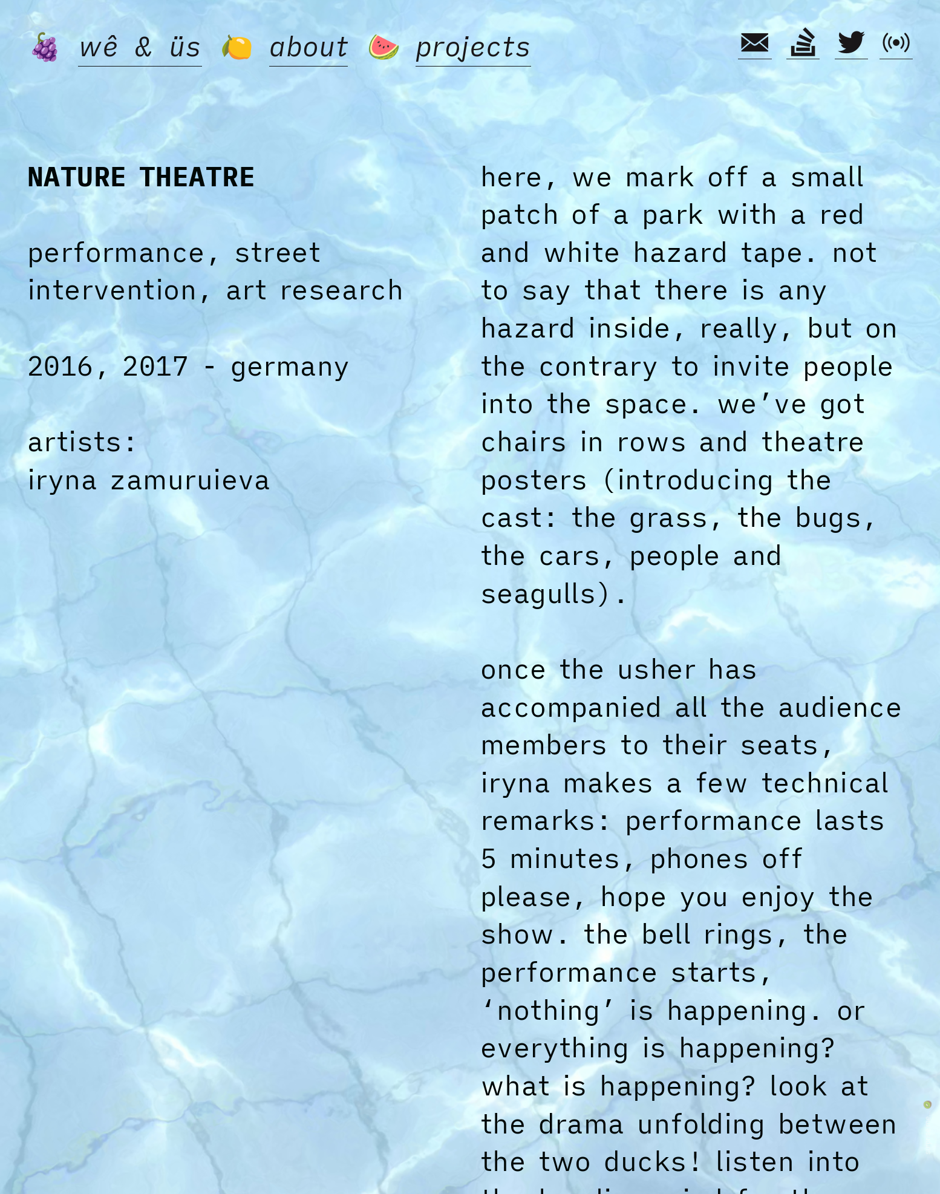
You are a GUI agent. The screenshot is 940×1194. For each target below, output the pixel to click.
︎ (803, 43)
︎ (896, 43)
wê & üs (140, 46)
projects (474, 46)
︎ (851, 43)
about (308, 46)
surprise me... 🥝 (927, 1128)
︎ (754, 43)
